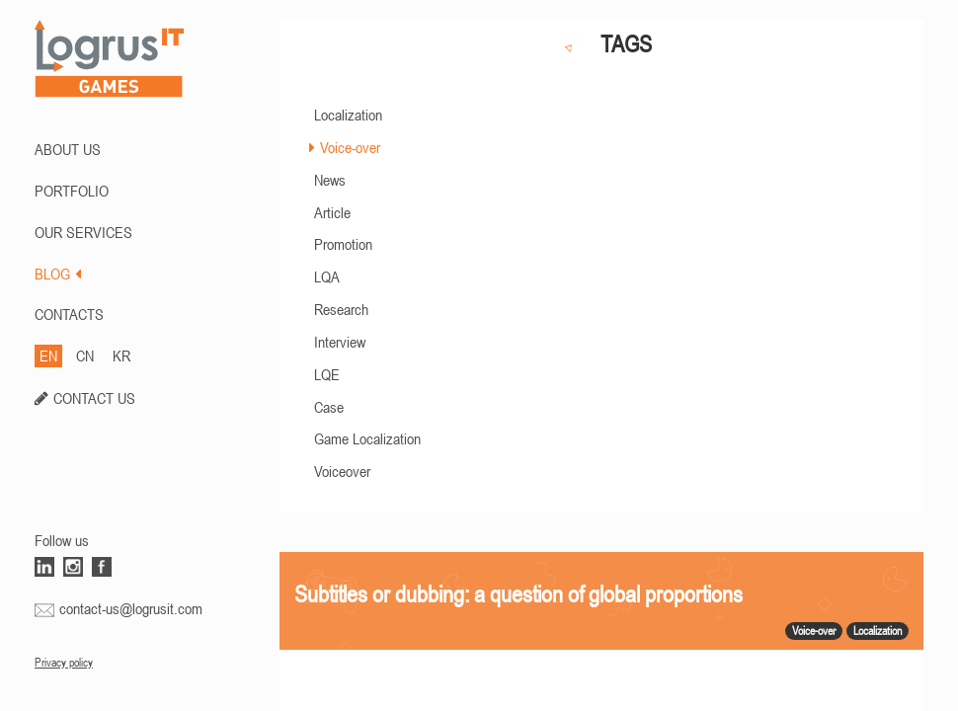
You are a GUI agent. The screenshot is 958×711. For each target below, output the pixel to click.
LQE (327, 374)
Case (329, 407)
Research (341, 309)
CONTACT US (94, 398)
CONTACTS (69, 314)
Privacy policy (64, 663)
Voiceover (342, 471)
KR (121, 355)
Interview (339, 342)
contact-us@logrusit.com (130, 608)
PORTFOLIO (72, 190)
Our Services (83, 232)
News (330, 180)
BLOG (58, 273)
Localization (348, 114)
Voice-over (350, 147)
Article (332, 212)
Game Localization (367, 438)
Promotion (343, 244)
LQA (327, 276)
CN (85, 355)
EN (48, 355)
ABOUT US (68, 149)
